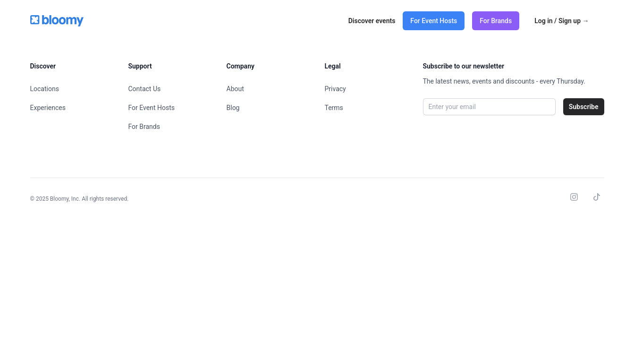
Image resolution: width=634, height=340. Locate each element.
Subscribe (584, 106)
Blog (233, 107)
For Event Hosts (433, 21)
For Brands (496, 21)
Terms (334, 107)
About (235, 89)
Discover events (372, 21)
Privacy (335, 89)
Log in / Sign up (561, 21)
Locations (44, 89)
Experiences (48, 107)
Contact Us (144, 89)
